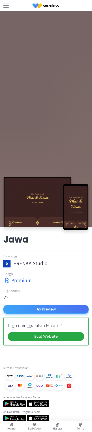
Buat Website (46, 336)
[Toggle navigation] (6, 5)
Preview (46, 309)
